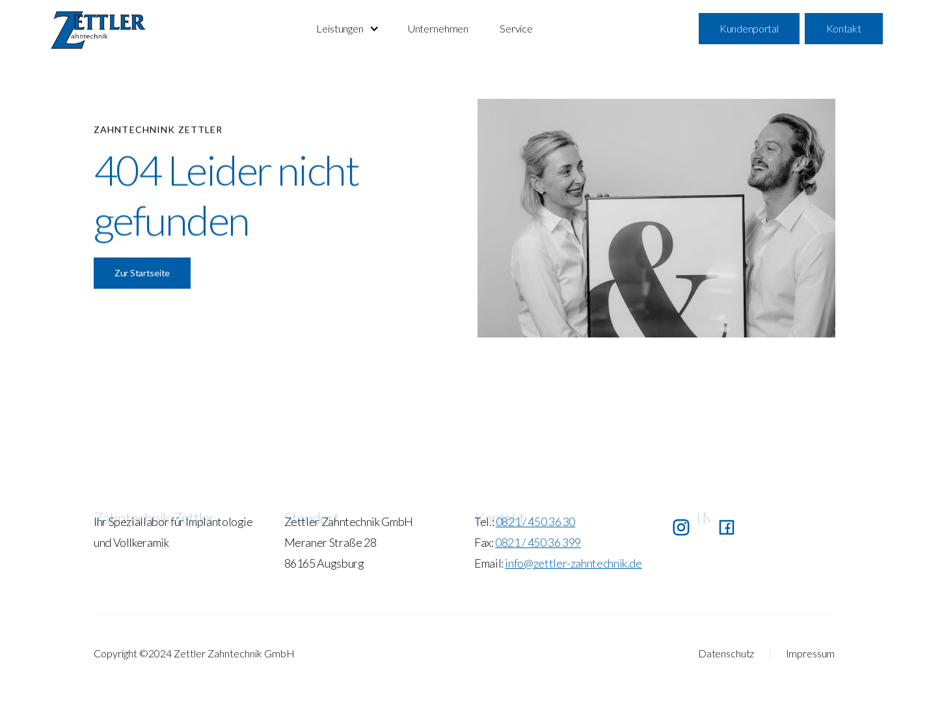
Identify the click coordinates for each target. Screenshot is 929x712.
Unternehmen (438, 28)
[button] (346, 28)
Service (516, 28)
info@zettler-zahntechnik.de (573, 563)
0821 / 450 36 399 (538, 542)
